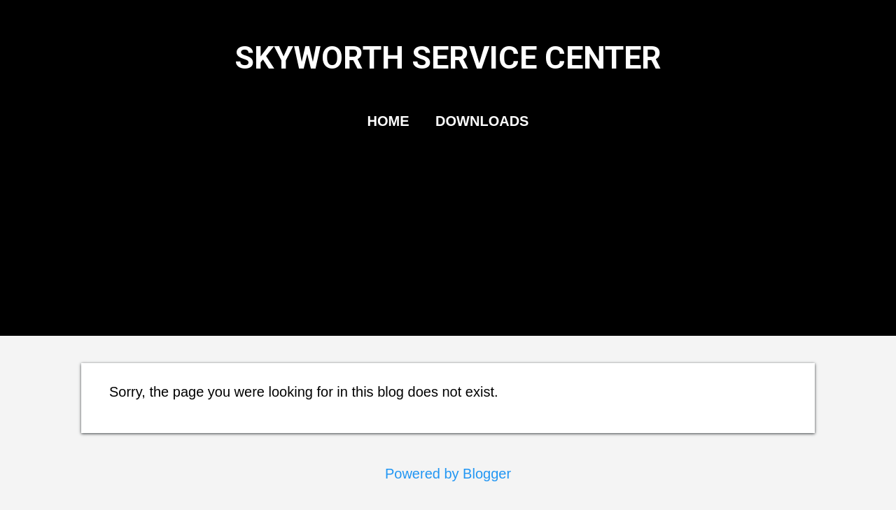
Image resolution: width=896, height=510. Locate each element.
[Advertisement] (448, 247)
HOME (389, 121)
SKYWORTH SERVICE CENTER (448, 57)
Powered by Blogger (448, 473)
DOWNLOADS (481, 121)
